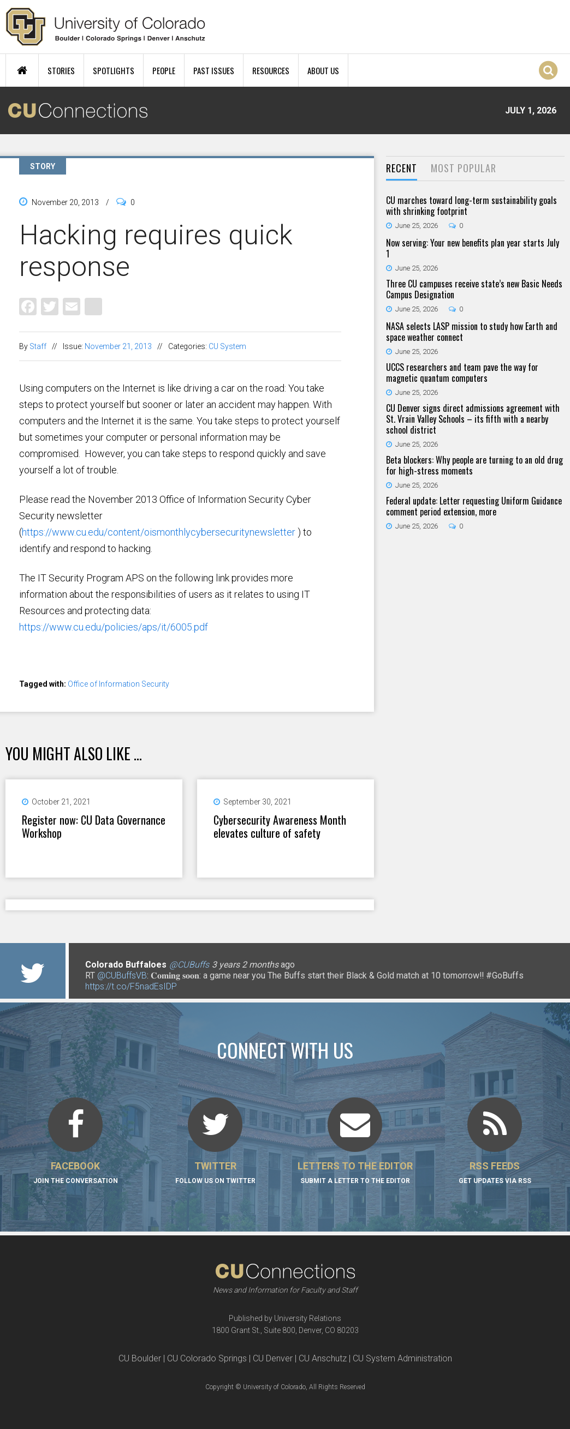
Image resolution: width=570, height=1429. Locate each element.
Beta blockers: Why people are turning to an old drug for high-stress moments (474, 465)
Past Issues (213, 70)
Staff (37, 346)
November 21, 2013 (118, 346)
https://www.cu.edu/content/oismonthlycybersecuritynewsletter (158, 532)
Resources (270, 70)
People (163, 70)
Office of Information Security (118, 684)
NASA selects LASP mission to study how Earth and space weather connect (471, 332)
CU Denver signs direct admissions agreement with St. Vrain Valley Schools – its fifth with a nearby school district (473, 418)
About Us (323, 70)
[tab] (401, 169)
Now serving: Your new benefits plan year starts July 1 (472, 248)
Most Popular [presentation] (463, 168)
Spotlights (113, 70)
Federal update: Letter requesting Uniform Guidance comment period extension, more (474, 506)
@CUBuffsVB (122, 975)
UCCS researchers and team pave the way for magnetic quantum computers (462, 373)
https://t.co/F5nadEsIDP (131, 986)
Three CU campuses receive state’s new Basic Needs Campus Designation (474, 289)
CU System (227, 346)
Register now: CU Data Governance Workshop (93, 826)
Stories (61, 70)
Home (22, 70)
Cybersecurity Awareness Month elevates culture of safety (279, 826)
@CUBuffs (189, 964)
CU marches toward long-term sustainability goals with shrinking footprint (471, 206)
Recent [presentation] (401, 168)
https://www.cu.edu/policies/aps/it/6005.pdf (113, 627)
